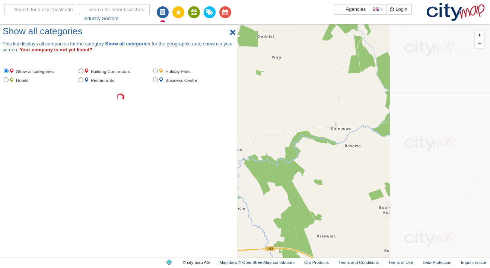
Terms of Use (400, 262)
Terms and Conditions (358, 262)
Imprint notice (473, 262)
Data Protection (437, 262)
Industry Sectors (100, 18)
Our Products (316, 262)
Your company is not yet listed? (56, 49)
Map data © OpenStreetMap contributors (257, 262)
